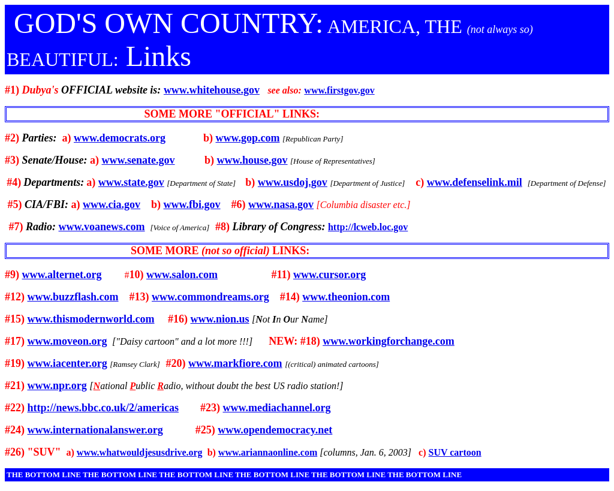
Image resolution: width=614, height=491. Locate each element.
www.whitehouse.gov (212, 90)
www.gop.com (247, 138)
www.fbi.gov (192, 204)
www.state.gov (131, 182)
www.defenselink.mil (474, 182)
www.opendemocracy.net (275, 430)
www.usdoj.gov (292, 182)
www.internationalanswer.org (95, 430)
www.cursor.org (329, 275)
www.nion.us (220, 319)
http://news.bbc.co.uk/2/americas (103, 408)
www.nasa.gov (281, 204)
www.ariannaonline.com (267, 452)
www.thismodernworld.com (91, 319)
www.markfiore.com (235, 363)
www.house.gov (252, 160)
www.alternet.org (62, 275)
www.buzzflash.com (73, 297)
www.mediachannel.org (277, 408)
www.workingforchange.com (389, 341)
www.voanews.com (102, 227)
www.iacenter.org (67, 363)
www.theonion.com (346, 297)
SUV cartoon (455, 452)
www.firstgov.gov (339, 90)
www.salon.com (182, 275)
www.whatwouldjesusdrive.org (140, 452)
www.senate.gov (138, 160)
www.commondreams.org (210, 297)
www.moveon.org (67, 341)
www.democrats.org (119, 138)
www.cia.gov (111, 204)
